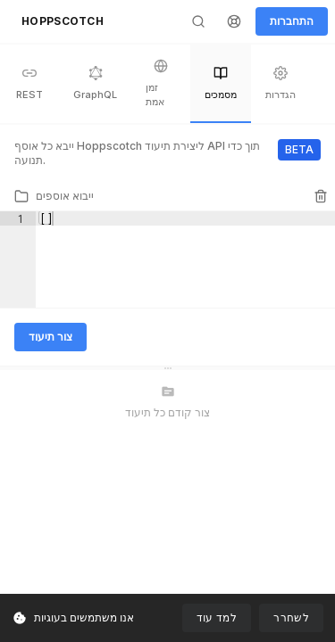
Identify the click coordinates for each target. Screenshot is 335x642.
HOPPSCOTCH (62, 21)
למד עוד (217, 617)
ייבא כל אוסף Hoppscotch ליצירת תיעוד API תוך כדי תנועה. (137, 153)
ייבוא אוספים (54, 196)
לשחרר (291, 617)
